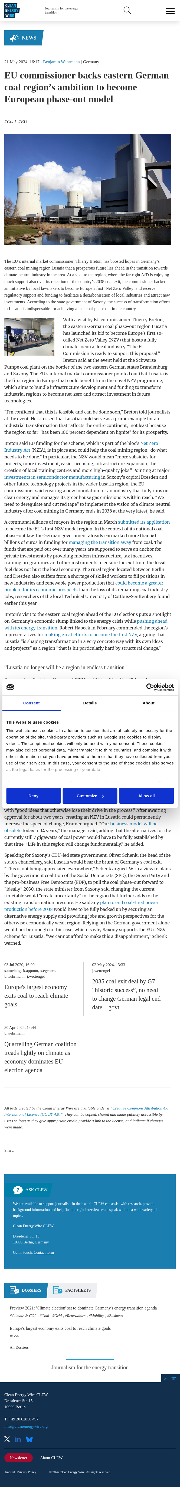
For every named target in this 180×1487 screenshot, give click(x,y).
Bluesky (31, 1440)
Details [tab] (90, 703)
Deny (33, 795)
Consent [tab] (31, 703)
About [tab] (149, 703)
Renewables (76, 1316)
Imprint (10, 1472)
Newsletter (18, 1458)
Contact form (44, 1252)
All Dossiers (19, 1347)
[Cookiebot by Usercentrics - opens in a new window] (150, 687)
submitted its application (144, 522)
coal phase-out (120, 326)
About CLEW (51, 1458)
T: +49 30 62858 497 (21, 1419)
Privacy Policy (26, 1472)
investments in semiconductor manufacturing (52, 477)
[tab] (25, 1292)
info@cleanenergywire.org (26, 1426)
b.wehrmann (14, 976)
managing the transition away (99, 542)
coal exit (112, 281)
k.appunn (30, 971)
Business (116, 1316)
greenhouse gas (83, 497)
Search (126, 10)
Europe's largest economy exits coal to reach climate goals (36, 996)
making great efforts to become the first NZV (90, 634)
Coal (45, 1316)
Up (173, 1379)
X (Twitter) (9, 1440)
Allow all (146, 795)
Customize (90, 795)
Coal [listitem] (11, 121)
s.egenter (47, 971)
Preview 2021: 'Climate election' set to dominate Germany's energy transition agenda (83, 1308)
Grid (58, 1316)
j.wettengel (36, 976)
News (29, 38)
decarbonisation (96, 295)
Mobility (97, 1316)
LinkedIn (20, 1440)
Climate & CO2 (24, 1316)
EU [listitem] (23, 121)
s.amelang (12, 971)
